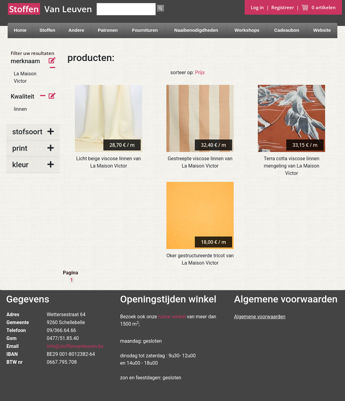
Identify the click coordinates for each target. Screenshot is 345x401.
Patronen (108, 30)
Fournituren (145, 30)
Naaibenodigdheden (196, 30)
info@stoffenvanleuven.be (75, 346)
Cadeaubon (286, 30)
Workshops (247, 30)
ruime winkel (172, 317)
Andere (76, 30)
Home (20, 30)
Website (322, 30)
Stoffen (47, 30)
